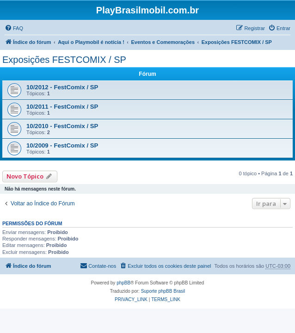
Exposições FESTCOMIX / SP (64, 60)
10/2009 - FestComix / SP (62, 145)
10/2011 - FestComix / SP (62, 106)
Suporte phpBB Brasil (163, 291)
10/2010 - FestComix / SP (62, 126)
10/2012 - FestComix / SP (62, 87)
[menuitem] (14, 28)
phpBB (123, 282)
